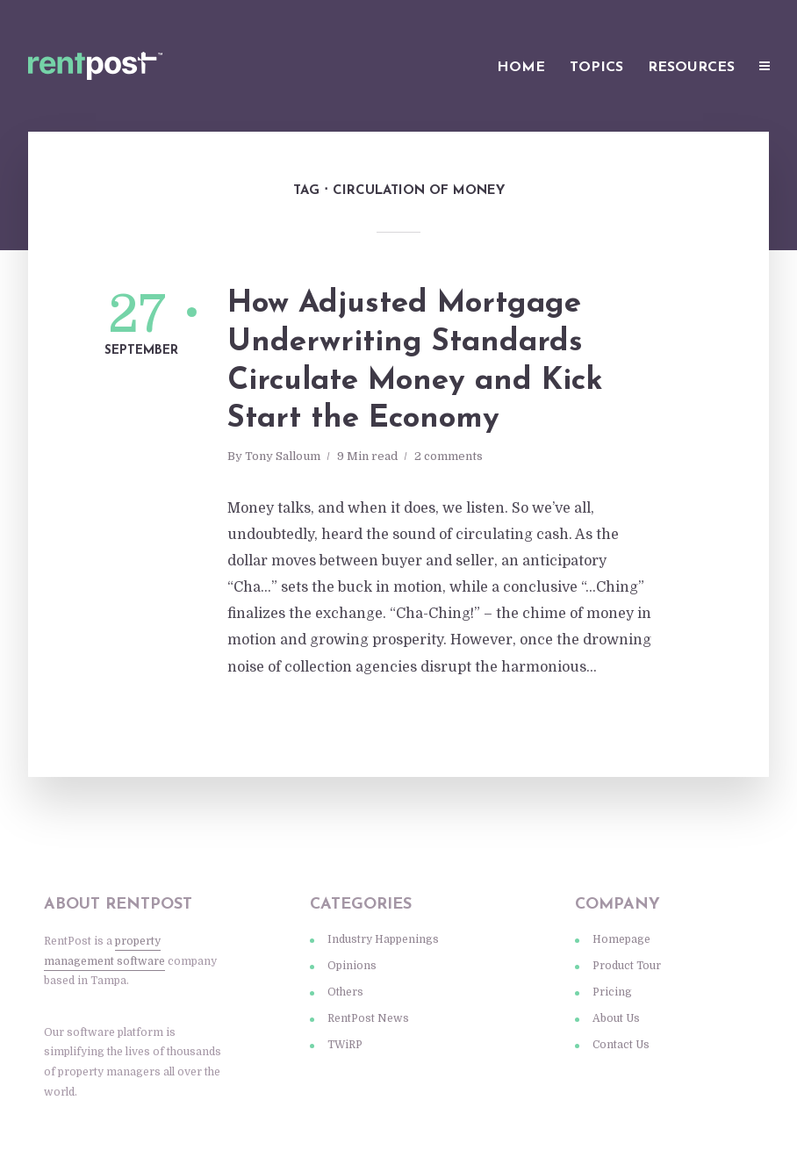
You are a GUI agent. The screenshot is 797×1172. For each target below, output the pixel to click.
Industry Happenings (383, 939)
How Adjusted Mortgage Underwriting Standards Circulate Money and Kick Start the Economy (415, 362)
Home (521, 68)
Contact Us (621, 1045)
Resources (691, 68)
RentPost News (368, 1018)
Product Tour (626, 966)
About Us (616, 1018)
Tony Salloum (282, 456)
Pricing (612, 992)
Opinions (352, 966)
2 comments (448, 456)
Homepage (621, 939)
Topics (596, 68)
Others (345, 992)
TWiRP (345, 1045)
